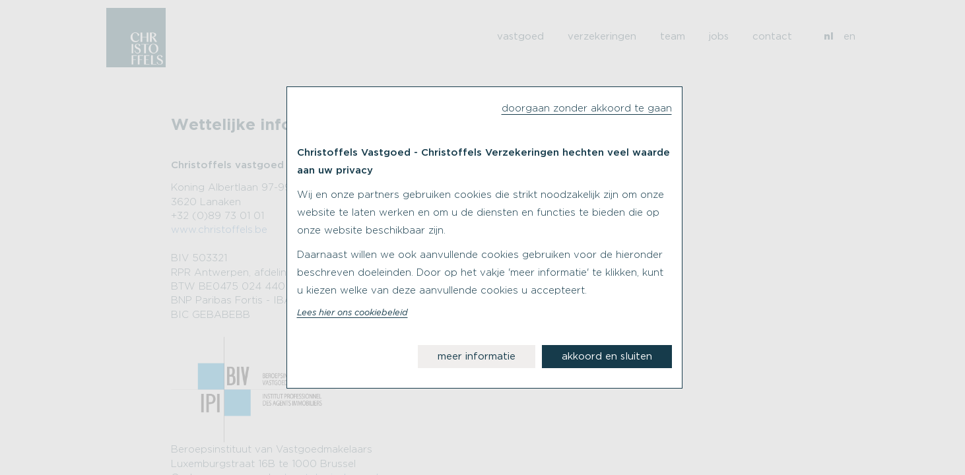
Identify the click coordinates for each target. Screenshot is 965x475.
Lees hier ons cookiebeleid (352, 313)
